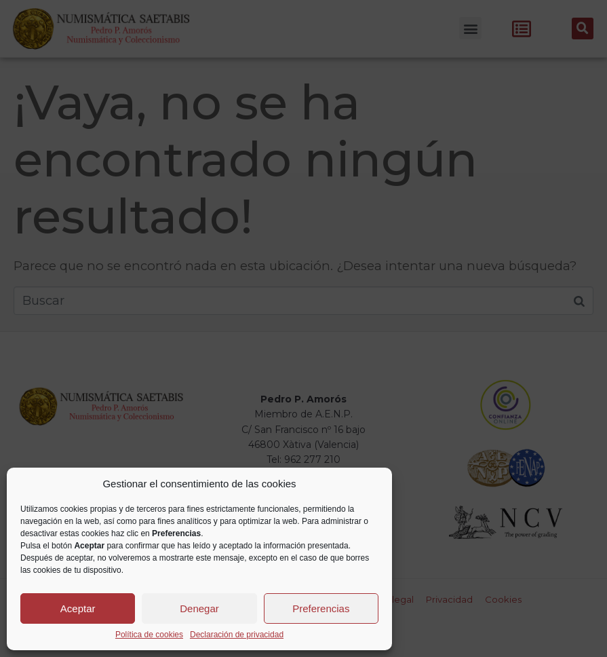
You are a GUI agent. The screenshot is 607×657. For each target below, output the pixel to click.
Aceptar (78, 608)
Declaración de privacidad (236, 635)
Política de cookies (149, 635)
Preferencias (320, 608)
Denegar (199, 608)
